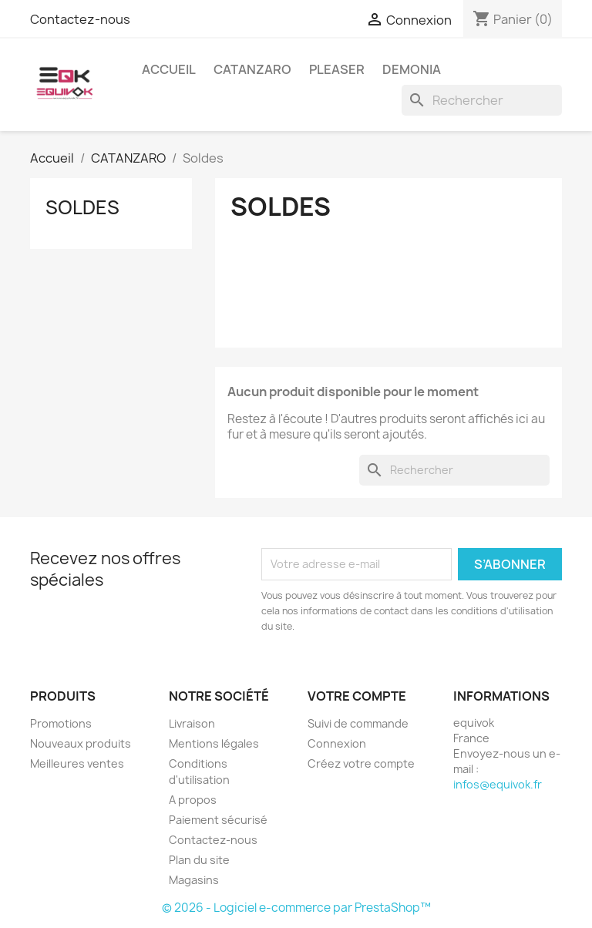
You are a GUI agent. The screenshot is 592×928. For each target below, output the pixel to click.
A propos (193, 799)
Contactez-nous (80, 19)
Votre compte (357, 696)
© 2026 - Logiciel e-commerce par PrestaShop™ (296, 907)
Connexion (337, 743)
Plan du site (199, 859)
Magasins (194, 880)
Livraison (192, 723)
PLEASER (337, 69)
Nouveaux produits (80, 743)
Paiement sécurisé (218, 819)
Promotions (61, 723)
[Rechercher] (482, 100)
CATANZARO (252, 69)
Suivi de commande (358, 723)
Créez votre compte (361, 763)
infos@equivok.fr (497, 784)
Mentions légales (214, 743)
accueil (169, 69)
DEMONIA (411, 69)
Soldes (82, 207)
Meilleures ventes (77, 763)
